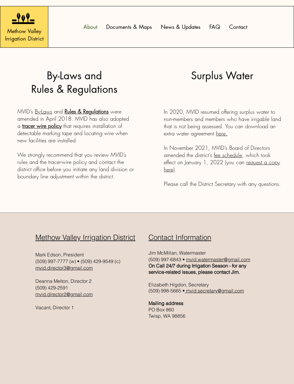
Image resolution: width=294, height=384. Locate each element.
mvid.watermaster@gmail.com (218, 259)
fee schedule (228, 155)
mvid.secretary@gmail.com (214, 291)
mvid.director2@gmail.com (64, 294)
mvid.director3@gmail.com (64, 268)
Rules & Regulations (86, 111)
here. (221, 133)
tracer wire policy (42, 125)
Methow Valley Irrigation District (85, 237)
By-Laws (43, 111)
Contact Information (179, 237)
